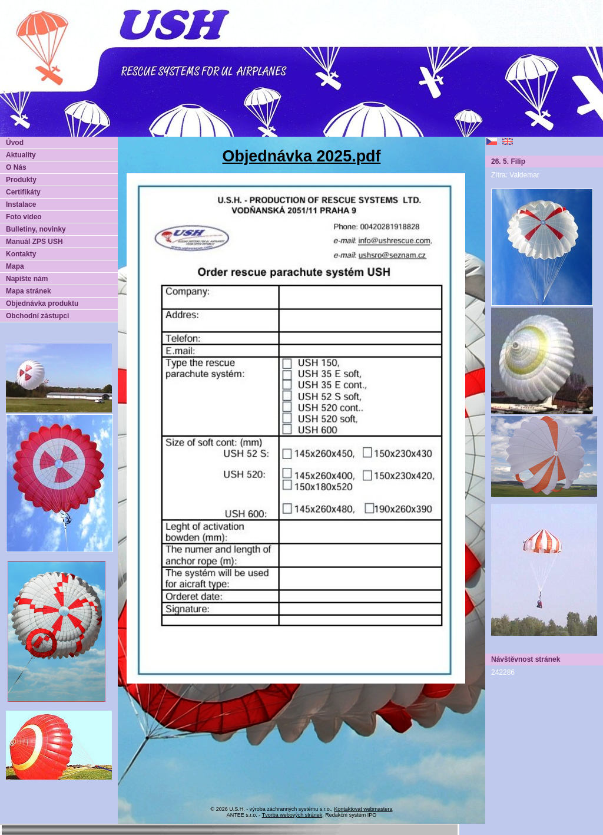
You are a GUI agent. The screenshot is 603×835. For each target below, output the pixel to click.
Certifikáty (23, 192)
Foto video (24, 217)
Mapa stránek (28, 291)
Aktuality (21, 155)
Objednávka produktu (42, 303)
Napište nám (27, 279)
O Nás (16, 167)
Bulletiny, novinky (36, 229)
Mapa (15, 266)
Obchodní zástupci (37, 316)
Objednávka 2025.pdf (302, 156)
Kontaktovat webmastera (363, 809)
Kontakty (21, 254)
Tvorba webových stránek (292, 815)
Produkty (21, 180)
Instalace (21, 204)
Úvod (15, 142)
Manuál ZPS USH (34, 241)
